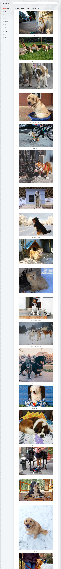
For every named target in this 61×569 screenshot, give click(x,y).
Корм (5, 15)
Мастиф (5, 28)
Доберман (6, 21)
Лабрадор (5, 14)
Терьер (5, 20)
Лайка (5, 11)
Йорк (5, 27)
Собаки (5, 31)
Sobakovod (7, 3)
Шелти (5, 24)
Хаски (5, 25)
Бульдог (5, 17)
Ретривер (5, 30)
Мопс (5, 38)
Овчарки (5, 34)
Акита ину (5, 37)
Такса (5, 18)
